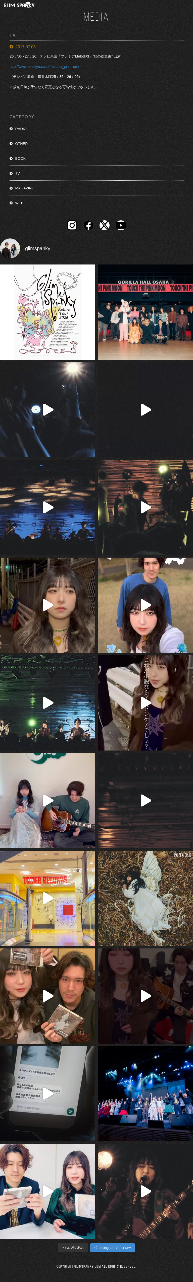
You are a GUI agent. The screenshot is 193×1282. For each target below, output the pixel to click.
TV (17, 173)
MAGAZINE (24, 188)
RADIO (21, 129)
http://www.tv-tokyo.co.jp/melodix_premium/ (44, 67)
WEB (19, 203)
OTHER (21, 144)
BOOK (20, 158)
